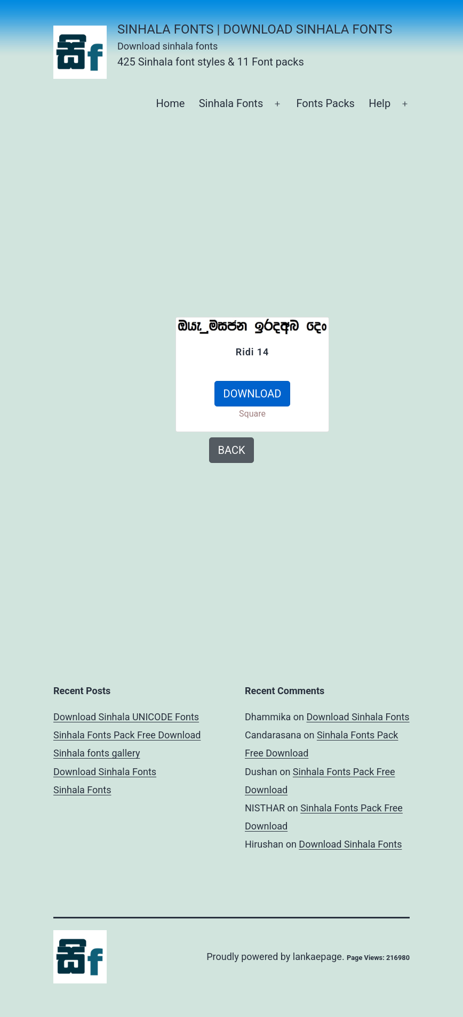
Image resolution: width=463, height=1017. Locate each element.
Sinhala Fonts (231, 103)
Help (379, 103)
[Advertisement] (103, 370)
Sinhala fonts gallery (96, 753)
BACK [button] (231, 450)
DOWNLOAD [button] (252, 393)
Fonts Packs (325, 103)
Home (170, 103)
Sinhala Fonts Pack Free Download (127, 735)
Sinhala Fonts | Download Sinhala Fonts (254, 29)
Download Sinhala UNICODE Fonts (126, 716)
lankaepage (317, 956)
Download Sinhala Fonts (104, 771)
